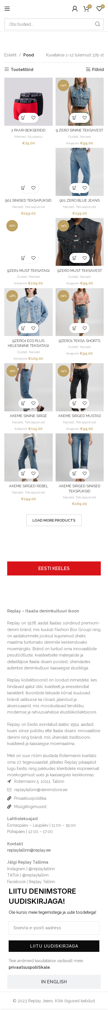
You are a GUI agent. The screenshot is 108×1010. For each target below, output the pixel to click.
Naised (85, 137)
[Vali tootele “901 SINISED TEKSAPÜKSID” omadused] (23, 188)
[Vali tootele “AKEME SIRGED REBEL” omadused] (23, 474)
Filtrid (98, 69)
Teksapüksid (35, 207)
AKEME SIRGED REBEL (28, 486)
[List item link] (54, 790)
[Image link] (21, 596)
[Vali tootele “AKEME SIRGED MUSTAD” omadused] (74, 403)
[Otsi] (54, 24)
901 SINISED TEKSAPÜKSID (28, 200)
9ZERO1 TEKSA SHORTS (79, 341)
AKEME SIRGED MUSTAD (79, 416)
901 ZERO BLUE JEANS (80, 200)
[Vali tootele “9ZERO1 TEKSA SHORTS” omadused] (74, 328)
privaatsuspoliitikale (29, 967)
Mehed (20, 137)
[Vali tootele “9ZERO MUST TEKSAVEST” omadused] (74, 258)
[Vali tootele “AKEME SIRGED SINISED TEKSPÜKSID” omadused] (74, 474)
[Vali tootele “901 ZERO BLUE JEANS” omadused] (74, 188)
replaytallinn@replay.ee (29, 850)
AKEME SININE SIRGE (28, 416)
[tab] (54, 568)
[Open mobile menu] (7, 8)
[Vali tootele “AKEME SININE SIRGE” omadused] (23, 403)
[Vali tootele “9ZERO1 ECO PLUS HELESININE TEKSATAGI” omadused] (23, 328)
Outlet (73, 137)
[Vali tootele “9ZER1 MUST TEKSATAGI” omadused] (23, 258)
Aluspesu (35, 137)
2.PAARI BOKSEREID (28, 130)
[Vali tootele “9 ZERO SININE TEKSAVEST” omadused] (74, 118)
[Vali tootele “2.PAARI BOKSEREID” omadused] (23, 118)
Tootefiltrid (22, 69)
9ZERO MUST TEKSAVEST (79, 270)
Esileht (10, 55)
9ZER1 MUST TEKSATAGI (28, 270)
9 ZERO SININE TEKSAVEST (79, 130)
